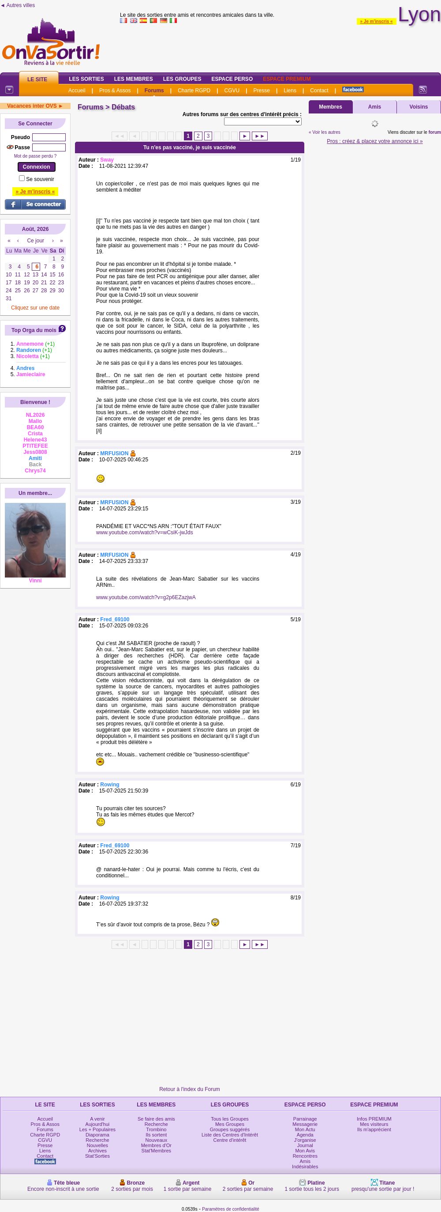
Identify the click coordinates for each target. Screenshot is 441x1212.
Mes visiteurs (374, 1124)
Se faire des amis (156, 1118)
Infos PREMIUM (374, 1118)
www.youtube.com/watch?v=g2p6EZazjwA (146, 597)
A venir (97, 1118)
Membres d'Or (156, 1145)
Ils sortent (156, 1134)
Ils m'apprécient (374, 1129)
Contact (319, 90)
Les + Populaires (97, 1129)
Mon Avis (305, 1150)
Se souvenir (40, 179)
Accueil (77, 90)
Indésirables (305, 1166)
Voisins (419, 107)
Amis (374, 107)
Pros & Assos (115, 90)
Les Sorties (86, 79)
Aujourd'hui (98, 1124)
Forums (154, 90)
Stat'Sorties (97, 1156)
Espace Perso (232, 79)
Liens (290, 90)
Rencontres (305, 1156)
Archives (97, 1150)
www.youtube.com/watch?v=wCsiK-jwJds (144, 532)
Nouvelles (97, 1145)
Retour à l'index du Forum (189, 1089)
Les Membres (133, 79)
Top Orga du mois (33, 330)
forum (435, 132)
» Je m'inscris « (376, 21)
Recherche (97, 1140)
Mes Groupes (229, 1124)
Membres (330, 107)
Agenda (305, 1134)
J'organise (305, 1140)
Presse (262, 90)
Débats (123, 107)
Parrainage (305, 1118)
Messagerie (305, 1124)
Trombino (156, 1129)
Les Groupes (182, 79)
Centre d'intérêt (230, 1140)
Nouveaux (157, 1140)
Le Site (37, 79)
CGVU (232, 90)
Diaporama (97, 1134)
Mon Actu (305, 1129)
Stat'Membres (157, 1150)
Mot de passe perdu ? (35, 156)
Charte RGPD (194, 90)
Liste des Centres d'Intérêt (230, 1134)
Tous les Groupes (230, 1118)
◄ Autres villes (17, 5)
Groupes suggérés (230, 1129)
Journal (305, 1145)
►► (259, 136)
